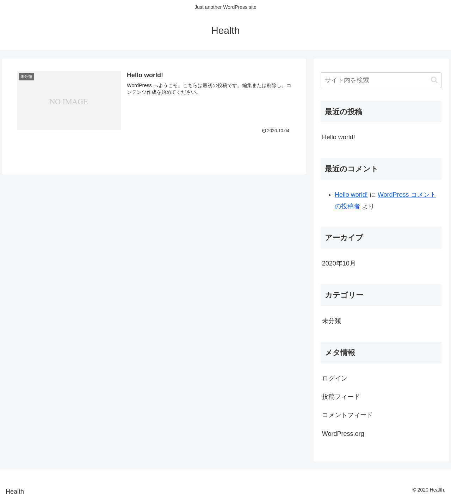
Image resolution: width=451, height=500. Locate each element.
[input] (381, 80)
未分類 (331, 320)
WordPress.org (343, 433)
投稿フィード (341, 396)
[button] (434, 80)
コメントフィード (347, 415)
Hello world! (338, 137)
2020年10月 (339, 263)
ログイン (334, 378)
